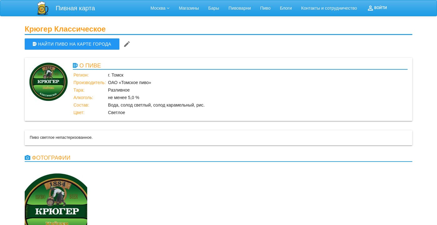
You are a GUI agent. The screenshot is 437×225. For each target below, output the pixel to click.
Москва (160, 8)
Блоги (286, 8)
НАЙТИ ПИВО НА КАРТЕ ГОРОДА (72, 44)
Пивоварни (240, 8)
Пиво (265, 8)
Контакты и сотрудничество (329, 8)
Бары (213, 8)
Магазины (189, 8)
